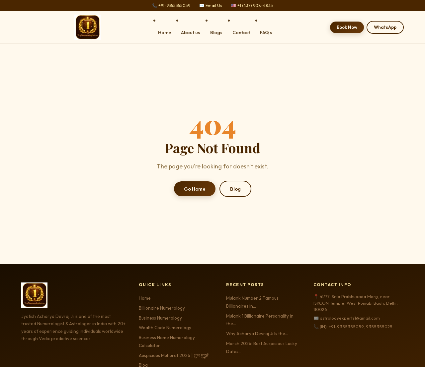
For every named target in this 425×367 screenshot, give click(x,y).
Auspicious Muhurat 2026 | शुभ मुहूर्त (174, 355)
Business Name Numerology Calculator (167, 341)
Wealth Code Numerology (165, 328)
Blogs (216, 32)
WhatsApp (385, 27)
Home (164, 32)
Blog (235, 189)
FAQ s (266, 32)
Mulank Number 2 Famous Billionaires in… (252, 302)
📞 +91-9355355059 (171, 5)
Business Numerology (160, 318)
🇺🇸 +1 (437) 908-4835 (252, 5)
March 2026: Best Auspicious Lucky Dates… (261, 347)
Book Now (347, 27)
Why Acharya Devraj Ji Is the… (257, 333)
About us (190, 32)
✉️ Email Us (210, 5)
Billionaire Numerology (162, 308)
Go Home (195, 189)
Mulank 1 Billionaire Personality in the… (260, 320)
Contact (241, 32)
